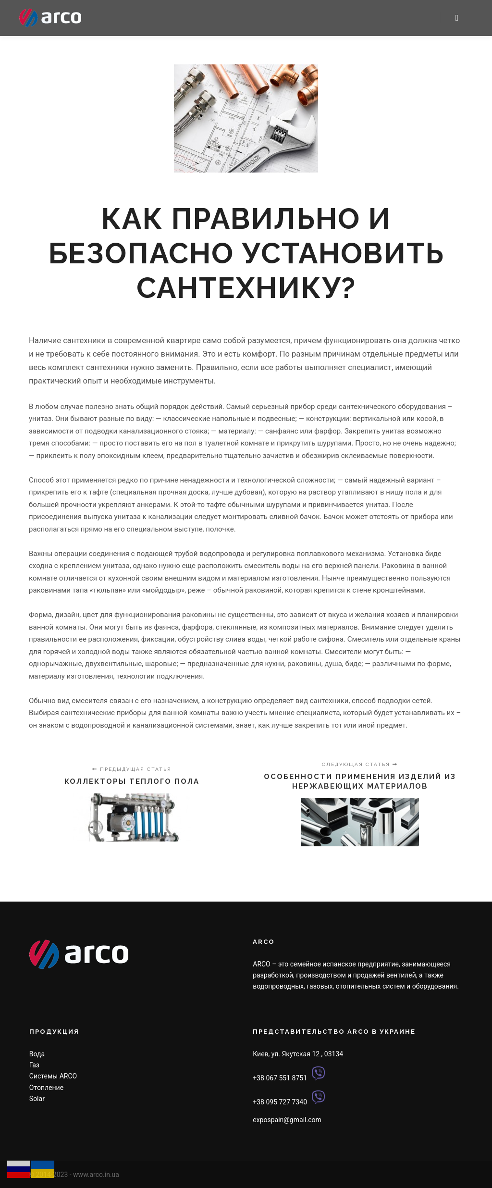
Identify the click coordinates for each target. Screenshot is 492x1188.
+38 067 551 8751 (280, 1078)
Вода (37, 1054)
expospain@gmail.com (287, 1120)
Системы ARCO (53, 1076)
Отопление (46, 1087)
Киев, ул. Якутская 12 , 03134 (298, 1054)
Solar (37, 1098)
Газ (34, 1065)
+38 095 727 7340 (280, 1101)
